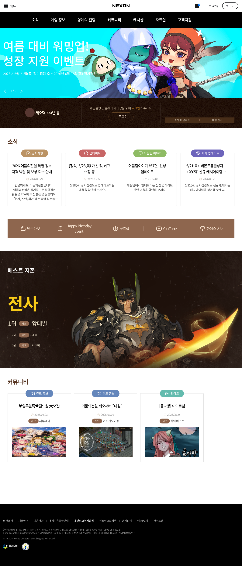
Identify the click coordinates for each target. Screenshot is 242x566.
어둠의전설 (13, 19)
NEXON (10, 546)
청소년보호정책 (107, 520)
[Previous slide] (5, 91)
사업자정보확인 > (127, 532)
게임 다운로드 (182, 120)
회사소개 (8, 520)
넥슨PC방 (142, 520)
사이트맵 (158, 520)
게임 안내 (217, 120)
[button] (22, 281)
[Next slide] (21, 91)
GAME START (199, 110)
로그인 (230, 5)
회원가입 (214, 6)
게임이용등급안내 (59, 520)
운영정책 (127, 520)
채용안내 (23, 520)
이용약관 (38, 520)
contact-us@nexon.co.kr (24, 532)
